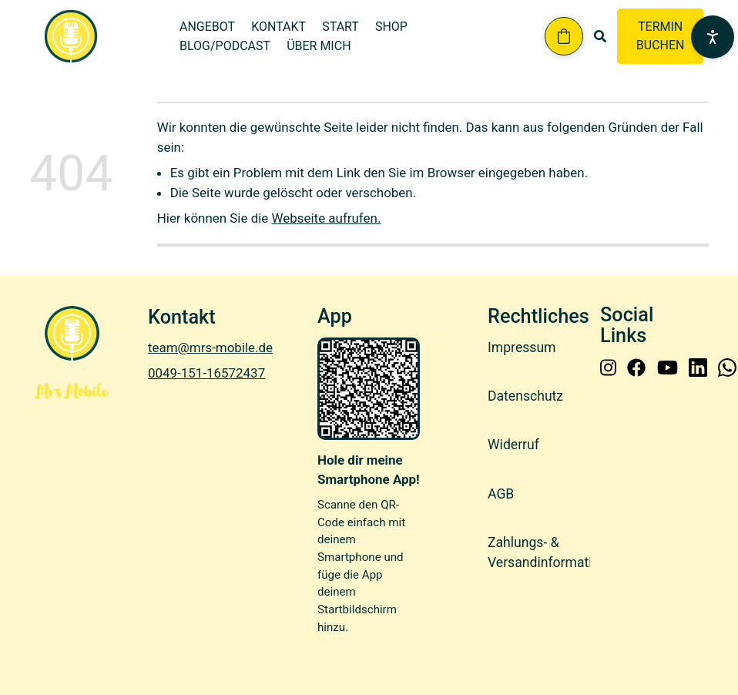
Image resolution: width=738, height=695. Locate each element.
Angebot (207, 26)
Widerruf (513, 444)
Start (340, 26)
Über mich (319, 46)
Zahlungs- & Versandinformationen (555, 552)
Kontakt (278, 26)
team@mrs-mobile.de (210, 347)
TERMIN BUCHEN (660, 35)
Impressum (522, 347)
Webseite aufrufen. (326, 218)
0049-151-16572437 (206, 373)
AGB (501, 494)
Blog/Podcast (224, 46)
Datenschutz (525, 396)
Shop (391, 26)
